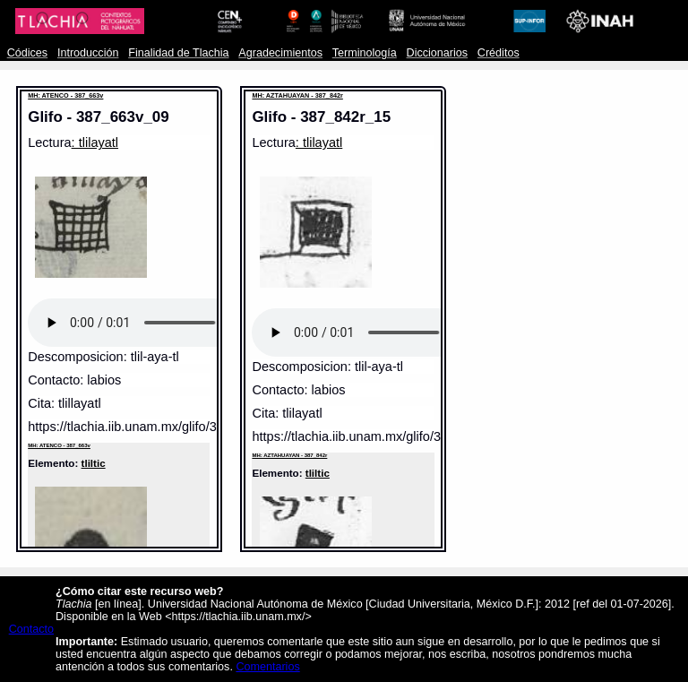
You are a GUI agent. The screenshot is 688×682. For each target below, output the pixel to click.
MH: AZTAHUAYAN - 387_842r (297, 95)
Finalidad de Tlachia (178, 53)
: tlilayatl (95, 142)
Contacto (31, 629)
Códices (27, 53)
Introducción (88, 53)
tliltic (94, 463)
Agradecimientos (280, 53)
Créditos (498, 53)
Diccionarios (438, 53)
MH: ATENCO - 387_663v (65, 95)
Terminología (364, 53)
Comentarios (267, 666)
